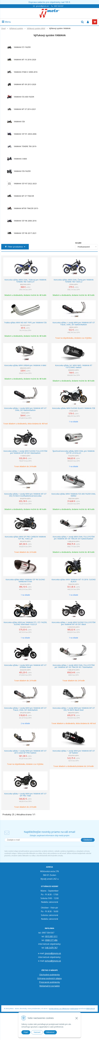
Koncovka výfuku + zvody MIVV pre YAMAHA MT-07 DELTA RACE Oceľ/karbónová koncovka (25, 495)
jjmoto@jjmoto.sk (42, 6)
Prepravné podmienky (49, 982)
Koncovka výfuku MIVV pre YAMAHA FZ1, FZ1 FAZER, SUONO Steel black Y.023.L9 (25, 623)
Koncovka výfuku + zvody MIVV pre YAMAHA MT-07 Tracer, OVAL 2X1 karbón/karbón (74, 324)
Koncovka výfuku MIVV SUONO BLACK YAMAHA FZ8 (73, 408)
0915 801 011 (51, 936)
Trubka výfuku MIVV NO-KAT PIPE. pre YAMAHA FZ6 (25, 323)
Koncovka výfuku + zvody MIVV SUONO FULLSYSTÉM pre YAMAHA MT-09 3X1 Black (73, 623)
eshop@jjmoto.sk (53, 960)
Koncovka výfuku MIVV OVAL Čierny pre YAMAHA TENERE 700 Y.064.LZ (73, 281)
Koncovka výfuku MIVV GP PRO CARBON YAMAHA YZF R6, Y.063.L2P (25, 538)
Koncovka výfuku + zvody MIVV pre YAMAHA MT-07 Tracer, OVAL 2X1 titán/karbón (25, 709)
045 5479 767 (51, 947)
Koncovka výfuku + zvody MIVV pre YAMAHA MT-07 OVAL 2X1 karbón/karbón (25, 409)
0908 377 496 (51, 940)
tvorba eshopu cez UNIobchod (59, 1008)
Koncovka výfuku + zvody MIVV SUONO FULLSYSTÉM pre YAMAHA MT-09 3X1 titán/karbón (25, 452)
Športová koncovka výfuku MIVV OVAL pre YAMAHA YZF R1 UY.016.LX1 (73, 452)
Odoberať (87, 840)
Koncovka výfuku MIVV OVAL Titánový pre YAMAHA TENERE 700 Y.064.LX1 (25, 281)
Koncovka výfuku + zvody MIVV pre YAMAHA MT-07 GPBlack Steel (25, 666)
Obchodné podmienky (49, 974)
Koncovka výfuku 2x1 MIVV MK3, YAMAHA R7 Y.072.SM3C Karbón (73, 366)
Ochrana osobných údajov (49, 978)
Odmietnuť (50, 1032)
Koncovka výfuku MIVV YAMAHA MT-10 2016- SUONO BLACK (74, 581)
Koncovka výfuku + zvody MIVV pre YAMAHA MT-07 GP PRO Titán (25, 795)
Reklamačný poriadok (49, 986)
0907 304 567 (58, 6)
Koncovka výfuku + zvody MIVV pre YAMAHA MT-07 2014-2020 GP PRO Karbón (25, 752)
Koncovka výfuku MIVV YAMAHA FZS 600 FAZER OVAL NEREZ (73, 495)
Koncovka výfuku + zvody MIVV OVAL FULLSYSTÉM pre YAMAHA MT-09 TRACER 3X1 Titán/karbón (73, 666)
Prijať (26, 1032)
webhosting (74, 1008)
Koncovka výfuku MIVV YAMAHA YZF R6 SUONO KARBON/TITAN (25, 581)
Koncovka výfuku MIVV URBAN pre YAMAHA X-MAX (25, 365)
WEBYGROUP (90, 1008)
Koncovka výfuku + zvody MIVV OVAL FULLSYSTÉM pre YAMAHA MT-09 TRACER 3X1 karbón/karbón (73, 538)
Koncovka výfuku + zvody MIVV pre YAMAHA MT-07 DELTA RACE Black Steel (74, 709)
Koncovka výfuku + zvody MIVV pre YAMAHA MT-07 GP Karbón (74, 752)
